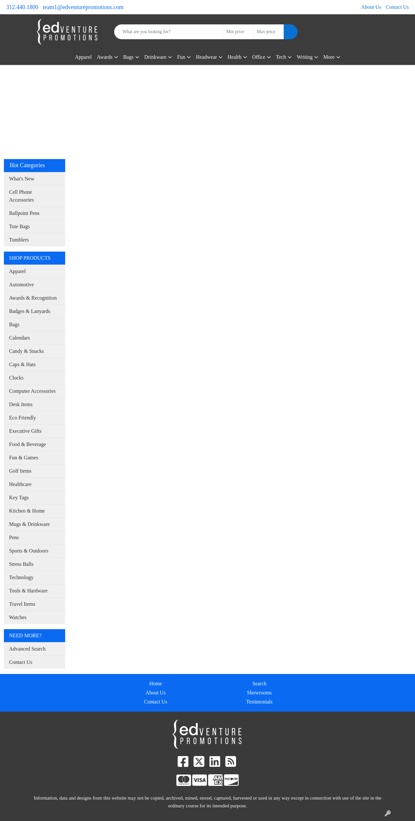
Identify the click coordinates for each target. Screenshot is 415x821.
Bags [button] (128, 57)
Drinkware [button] (155, 57)
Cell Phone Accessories (21, 196)
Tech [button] (281, 57)
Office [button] (259, 57)
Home (155, 683)
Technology (21, 577)
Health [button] (235, 57)
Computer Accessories (32, 391)
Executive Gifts (25, 431)
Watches (18, 617)
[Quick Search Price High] (268, 31)
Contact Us (397, 7)
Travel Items (22, 604)
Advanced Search (27, 649)
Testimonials (259, 701)
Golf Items (20, 471)
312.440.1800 (22, 7)
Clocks (16, 377)
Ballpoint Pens (24, 213)
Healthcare (20, 484)
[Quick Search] (168, 31)
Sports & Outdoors (28, 551)
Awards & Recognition (33, 298)
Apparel (83, 57)
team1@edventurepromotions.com (83, 7)
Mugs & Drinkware (29, 524)
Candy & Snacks (26, 351)
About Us (371, 7)
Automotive (21, 284)
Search (259, 683)
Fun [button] (181, 57)
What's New (21, 178)
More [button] (329, 57)
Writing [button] (305, 57)
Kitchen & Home (27, 511)
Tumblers (19, 240)
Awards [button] (105, 57)
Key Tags (19, 497)
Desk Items (20, 404)
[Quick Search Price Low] (238, 31)
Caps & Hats (22, 364)
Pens (14, 537)
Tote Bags (19, 226)
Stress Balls (21, 564)
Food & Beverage (27, 444)
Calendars (19, 338)
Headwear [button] (206, 57)
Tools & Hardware (28, 590)
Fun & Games (23, 457)
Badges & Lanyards (29, 311)
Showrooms (259, 692)
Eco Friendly (22, 417)
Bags (14, 324)
